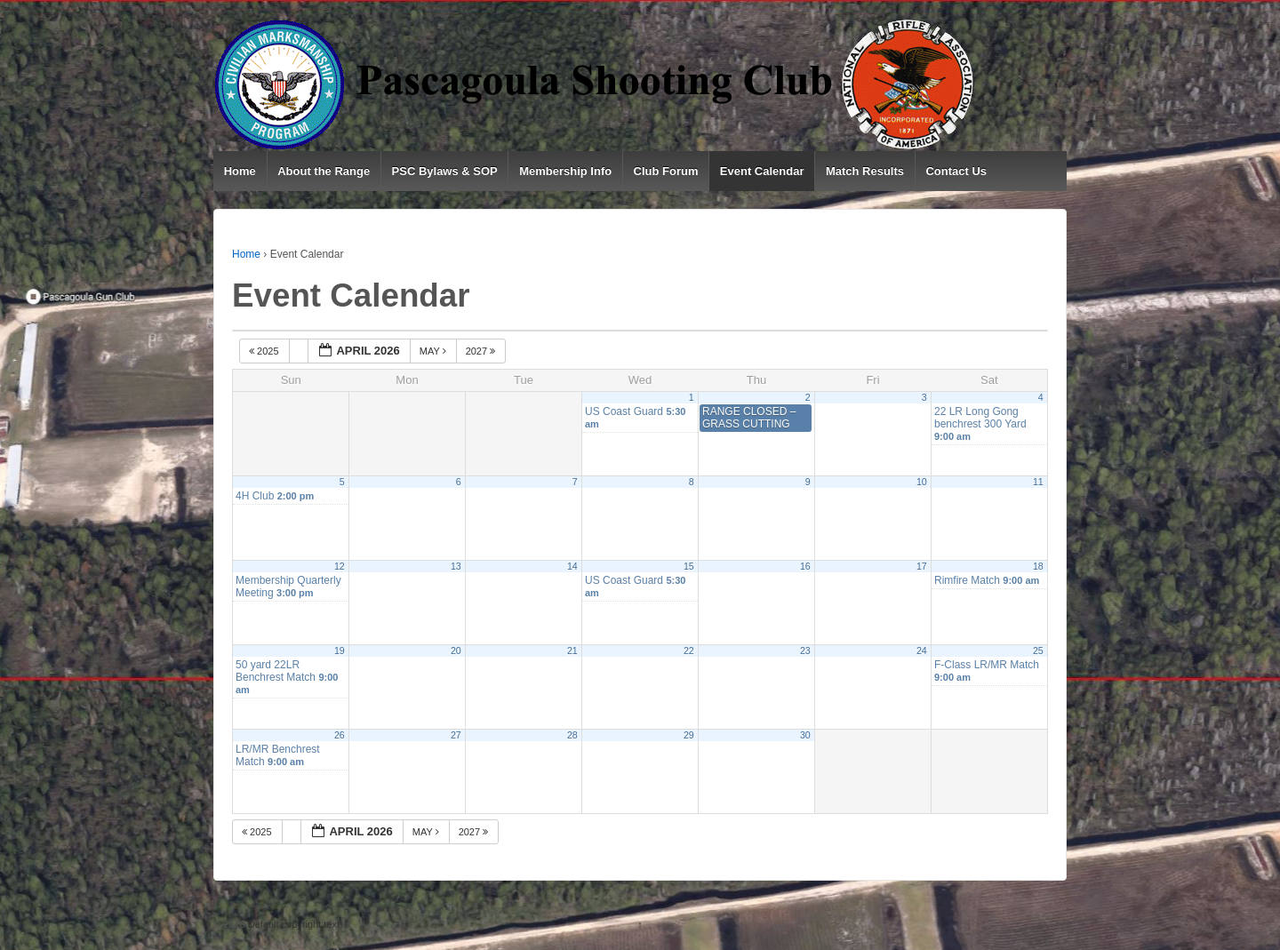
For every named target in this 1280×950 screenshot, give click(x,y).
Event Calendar (762, 171)
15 (689, 566)
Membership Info (565, 171)
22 (689, 650)
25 (1038, 650)
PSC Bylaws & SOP (445, 171)
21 (572, 650)
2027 (482, 351)
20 (456, 650)
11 (1038, 481)
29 (689, 735)
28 (572, 735)
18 (1038, 566)
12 (339, 566)
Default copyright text (292, 924)
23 (805, 650)
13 (456, 566)
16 (805, 566)
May (434, 351)
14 (572, 566)
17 (921, 566)
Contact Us (956, 171)
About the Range (323, 171)
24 (921, 650)
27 (456, 735)
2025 (265, 351)
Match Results (865, 171)
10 (921, 481)
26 (339, 735)
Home (240, 171)
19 (339, 650)
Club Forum (666, 171)
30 (805, 735)
